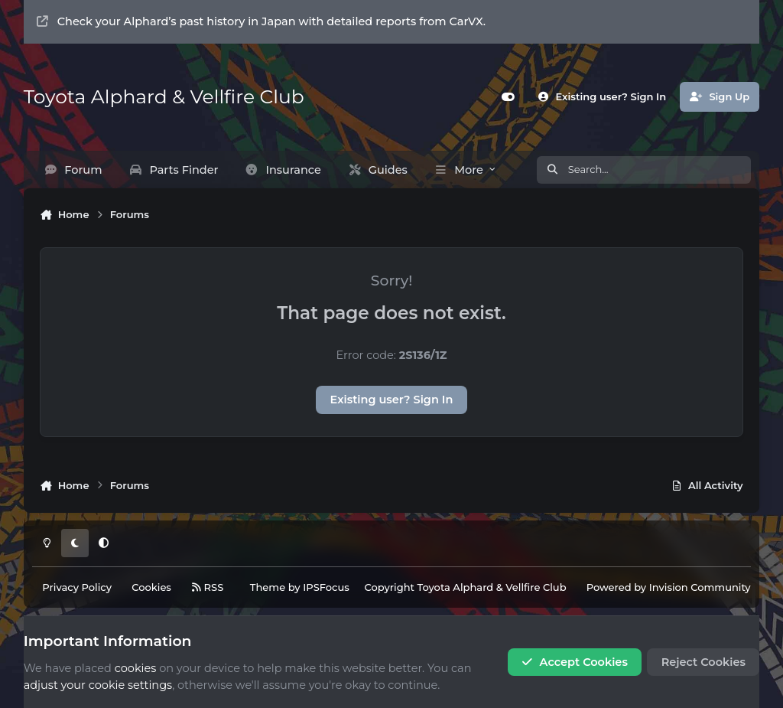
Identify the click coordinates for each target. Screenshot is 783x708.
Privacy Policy (77, 587)
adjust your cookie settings (98, 685)
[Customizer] (508, 97)
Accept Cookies (574, 662)
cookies (136, 668)
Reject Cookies (703, 662)
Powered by (668, 587)
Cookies (151, 587)
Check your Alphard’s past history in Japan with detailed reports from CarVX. (261, 21)
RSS (207, 587)
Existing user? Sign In (391, 399)
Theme (267, 587)
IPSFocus (326, 587)
